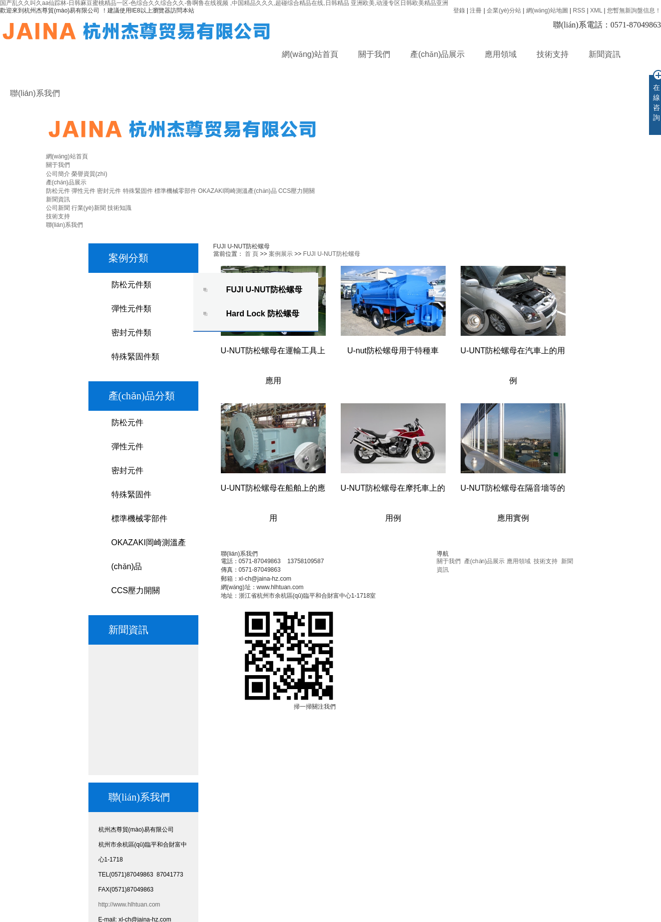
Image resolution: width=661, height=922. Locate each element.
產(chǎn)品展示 (437, 54)
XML (596, 10)
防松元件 (58, 190)
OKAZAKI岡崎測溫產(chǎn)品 (237, 190)
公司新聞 (58, 207)
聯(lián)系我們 (35, 93)
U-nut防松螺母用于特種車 (393, 350)
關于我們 (374, 54)
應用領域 (501, 54)
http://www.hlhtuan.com (129, 904)
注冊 (476, 10)
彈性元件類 (131, 308)
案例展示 (281, 253)
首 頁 (251, 253)
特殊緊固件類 (135, 356)
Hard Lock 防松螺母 (263, 313)
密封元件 (109, 190)
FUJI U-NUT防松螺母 (264, 289)
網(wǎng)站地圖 (547, 10)
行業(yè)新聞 (88, 207)
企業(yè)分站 (504, 10)
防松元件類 (131, 284)
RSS (579, 10)
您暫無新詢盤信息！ (634, 10)
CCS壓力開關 (296, 190)
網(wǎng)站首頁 (310, 54)
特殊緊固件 (138, 190)
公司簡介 (58, 173)
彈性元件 (83, 190)
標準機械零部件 (175, 190)
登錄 (459, 10)
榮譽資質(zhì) (89, 173)
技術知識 (119, 207)
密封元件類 (131, 332)
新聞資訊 (605, 54)
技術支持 (553, 54)
